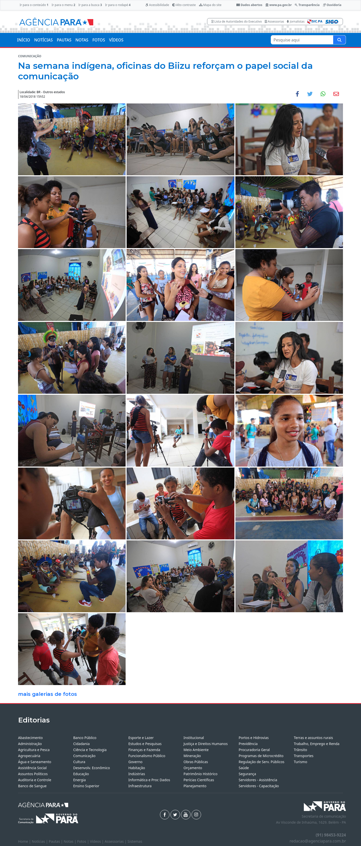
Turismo (300, 761)
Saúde (244, 767)
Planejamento (195, 785)
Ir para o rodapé (117, 5)
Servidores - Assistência (258, 779)
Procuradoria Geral (254, 749)
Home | (25, 841)
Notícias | (40, 841)
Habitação (136, 767)
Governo (135, 761)
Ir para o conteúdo (34, 5)
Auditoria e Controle (34, 779)
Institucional (194, 737)
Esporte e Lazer (141, 737)
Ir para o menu (63, 5)
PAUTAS (64, 40)
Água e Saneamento (34, 761)
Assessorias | (116, 841)
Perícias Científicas (199, 779)
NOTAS (81, 40)
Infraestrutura (140, 785)
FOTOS (98, 40)
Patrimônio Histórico (201, 773)
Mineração (192, 755)
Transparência (307, 5)
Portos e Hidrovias (254, 737)
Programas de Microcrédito (261, 755)
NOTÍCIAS (43, 40)
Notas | (70, 841)
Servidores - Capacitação (259, 785)
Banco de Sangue (32, 785)
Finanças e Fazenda (144, 749)
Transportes (303, 755)
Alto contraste (184, 5)
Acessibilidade (157, 5)
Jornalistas (296, 21)
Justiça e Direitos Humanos (206, 743)
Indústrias (136, 773)
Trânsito (300, 749)
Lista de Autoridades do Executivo (236, 21)
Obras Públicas (196, 761)
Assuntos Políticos (33, 773)
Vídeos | (97, 841)
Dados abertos (249, 5)
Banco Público (85, 737)
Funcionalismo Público (146, 755)
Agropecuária (29, 755)
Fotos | (83, 841)
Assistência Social (32, 767)
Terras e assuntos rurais (313, 737)
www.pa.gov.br (278, 5)
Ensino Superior (86, 785)
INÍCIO (23, 40)
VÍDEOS (116, 40)
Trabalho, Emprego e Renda (316, 743)
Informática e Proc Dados (149, 779)
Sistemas (135, 841)
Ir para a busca (90, 5)
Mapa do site (210, 5)
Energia (79, 779)
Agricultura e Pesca (34, 749)
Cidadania (81, 743)
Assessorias (274, 21)
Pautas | (56, 841)
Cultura (79, 761)
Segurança (247, 773)
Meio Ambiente (196, 749)
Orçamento (193, 767)
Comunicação (84, 755)
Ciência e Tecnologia (90, 749)
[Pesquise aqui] (339, 39)
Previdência (248, 743)
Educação (81, 773)
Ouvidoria (332, 5)
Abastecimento (30, 737)
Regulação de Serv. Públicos (261, 761)
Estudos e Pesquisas (144, 743)
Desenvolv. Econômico (91, 767)
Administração (30, 743)
